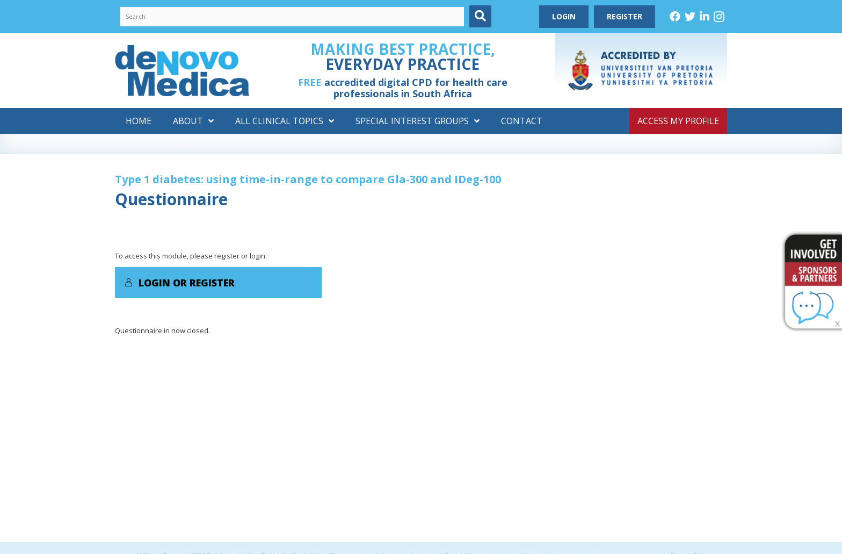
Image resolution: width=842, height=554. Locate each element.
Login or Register (180, 282)
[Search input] (292, 16)
